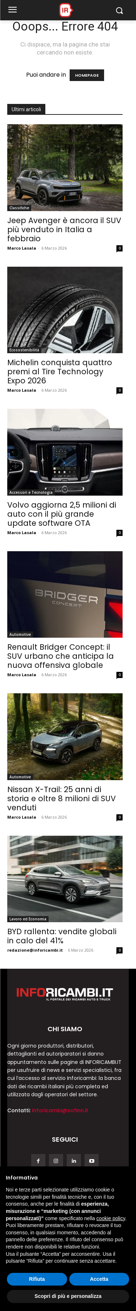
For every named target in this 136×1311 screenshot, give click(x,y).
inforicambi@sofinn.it (60, 1110)
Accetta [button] (99, 1279)
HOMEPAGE (87, 75)
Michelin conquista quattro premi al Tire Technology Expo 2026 (59, 371)
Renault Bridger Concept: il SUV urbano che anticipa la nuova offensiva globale (60, 656)
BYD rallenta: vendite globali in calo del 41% (61, 936)
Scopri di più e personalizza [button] (67, 1296)
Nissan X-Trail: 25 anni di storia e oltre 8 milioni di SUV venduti (61, 798)
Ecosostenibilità (24, 349)
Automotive (20, 634)
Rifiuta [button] (37, 1279)
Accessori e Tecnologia (31, 492)
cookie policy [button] (110, 1218)
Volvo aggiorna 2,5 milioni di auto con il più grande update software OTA (61, 514)
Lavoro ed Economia (27, 918)
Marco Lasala (21, 248)
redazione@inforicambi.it (35, 950)
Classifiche (19, 207)
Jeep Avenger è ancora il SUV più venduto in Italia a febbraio (64, 229)
